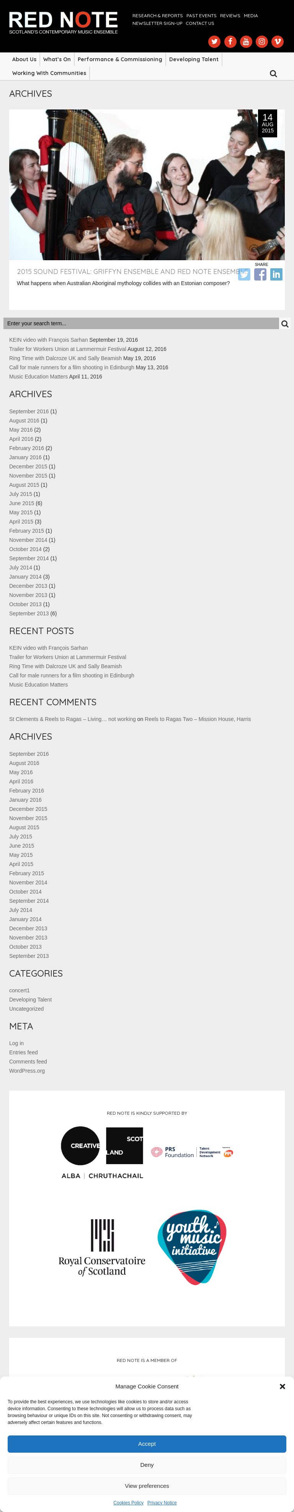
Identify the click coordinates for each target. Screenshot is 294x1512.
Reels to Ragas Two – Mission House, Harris (198, 719)
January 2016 (25, 457)
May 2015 (21, 512)
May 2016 (21, 430)
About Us (24, 59)
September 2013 (29, 613)
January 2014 (25, 577)
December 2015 (28, 466)
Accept (147, 1443)
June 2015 (21, 503)
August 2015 (24, 485)
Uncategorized (26, 1009)
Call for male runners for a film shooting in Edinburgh (71, 367)
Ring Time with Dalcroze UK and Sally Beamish (65, 358)
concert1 (19, 990)
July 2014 (20, 567)
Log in (16, 1043)
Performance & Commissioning (120, 59)
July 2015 (20, 494)
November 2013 (28, 595)
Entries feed (23, 1052)
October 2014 (25, 549)
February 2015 (26, 531)
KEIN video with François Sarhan (48, 340)
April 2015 (21, 522)
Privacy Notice (162, 1502)
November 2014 (28, 540)
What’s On (57, 59)
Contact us (200, 23)
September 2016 (29, 411)
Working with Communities (49, 73)
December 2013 (28, 586)
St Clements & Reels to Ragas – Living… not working (72, 719)
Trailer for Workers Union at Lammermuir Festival (67, 349)
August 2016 (24, 421)
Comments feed (28, 1062)
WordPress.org (27, 1071)
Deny (147, 1464)
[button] (282, 1386)
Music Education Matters (38, 377)
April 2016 (21, 439)
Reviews (230, 15)
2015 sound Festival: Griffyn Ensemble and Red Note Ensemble (132, 271)
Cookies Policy (128, 1502)
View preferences (147, 1486)
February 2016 (26, 448)
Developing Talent (194, 59)
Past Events (201, 15)
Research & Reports (157, 15)
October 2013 (25, 604)
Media (251, 15)
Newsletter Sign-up (157, 23)
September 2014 (29, 558)
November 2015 (28, 476)
